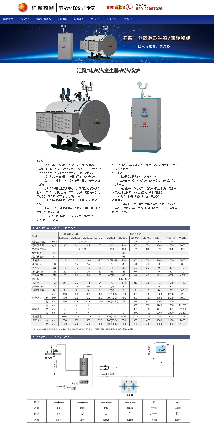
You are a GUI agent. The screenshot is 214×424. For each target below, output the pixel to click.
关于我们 (95, 19)
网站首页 (8, 19)
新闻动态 (79, 19)
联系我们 (128, 19)
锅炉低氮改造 (43, 19)
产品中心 (25, 19)
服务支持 (112, 19)
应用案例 (62, 19)
